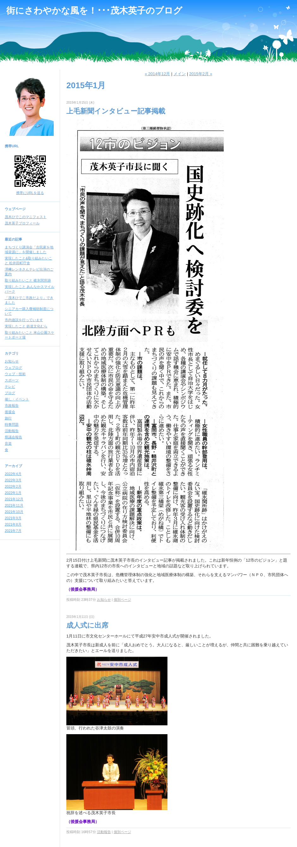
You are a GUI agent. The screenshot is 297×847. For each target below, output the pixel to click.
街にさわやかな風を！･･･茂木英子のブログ (94, 10)
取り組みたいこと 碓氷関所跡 (28, 280)
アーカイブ (13, 466)
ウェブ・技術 (15, 374)
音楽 (8, 443)
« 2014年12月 (157, 73)
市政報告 (12, 405)
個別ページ (122, 599)
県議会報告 (13, 437)
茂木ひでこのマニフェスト (25, 217)
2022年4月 (13, 474)
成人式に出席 (87, 625)
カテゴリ (12, 353)
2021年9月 (13, 518)
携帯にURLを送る (30, 193)
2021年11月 (14, 505)
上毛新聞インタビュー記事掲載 (115, 111)
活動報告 (12, 431)
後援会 (10, 412)
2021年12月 (14, 499)
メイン (179, 73)
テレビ (10, 386)
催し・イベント (17, 399)
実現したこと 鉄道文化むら (26, 326)
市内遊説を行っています (24, 320)
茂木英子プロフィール (22, 223)
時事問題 (12, 424)
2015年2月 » (200, 73)
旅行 (8, 418)
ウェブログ (13, 367)
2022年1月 (13, 493)
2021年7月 (13, 531)
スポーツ (12, 380)
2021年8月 (13, 524)
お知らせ (12, 361)
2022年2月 (13, 486)
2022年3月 (13, 480)
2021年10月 (14, 512)
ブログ (10, 393)
